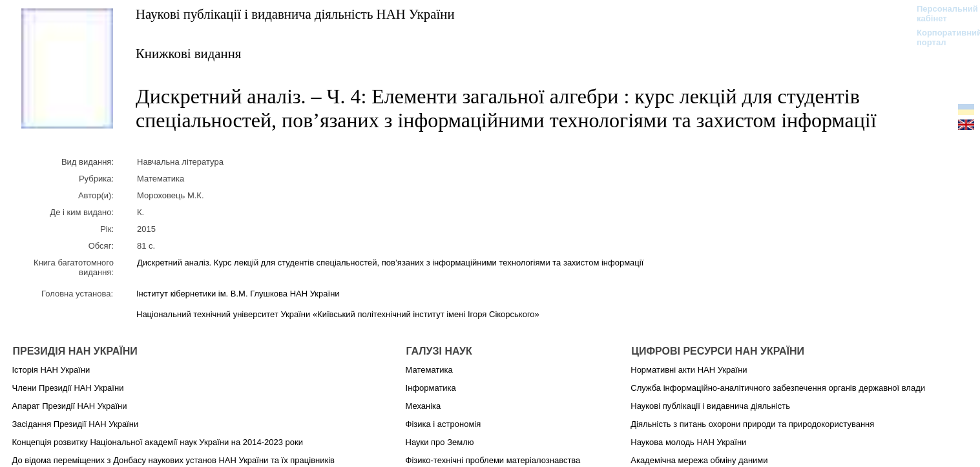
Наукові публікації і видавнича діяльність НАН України (295, 13)
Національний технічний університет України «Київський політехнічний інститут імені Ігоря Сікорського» (337, 314)
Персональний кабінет (941, 13)
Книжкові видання (188, 53)
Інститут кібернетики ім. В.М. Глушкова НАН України (238, 293)
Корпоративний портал (941, 37)
